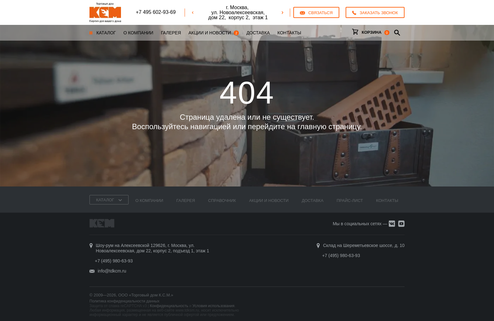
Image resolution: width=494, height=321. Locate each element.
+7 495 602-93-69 (156, 12)
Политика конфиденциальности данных (124, 301)
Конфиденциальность (169, 306)
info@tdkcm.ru (112, 270)
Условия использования (213, 306)
